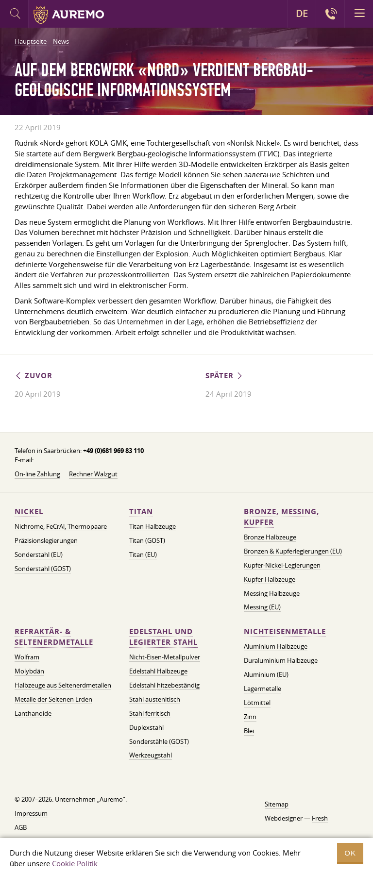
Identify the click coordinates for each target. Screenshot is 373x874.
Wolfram (27, 657)
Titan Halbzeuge (152, 526)
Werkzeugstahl (150, 755)
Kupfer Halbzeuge (269, 579)
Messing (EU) (262, 607)
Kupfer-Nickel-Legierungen (282, 565)
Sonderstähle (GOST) (159, 741)
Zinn (250, 716)
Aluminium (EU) (266, 674)
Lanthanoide (33, 713)
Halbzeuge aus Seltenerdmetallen (63, 685)
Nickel (29, 511)
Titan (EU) (143, 554)
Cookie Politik (75, 863)
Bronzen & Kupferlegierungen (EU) (293, 551)
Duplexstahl (146, 727)
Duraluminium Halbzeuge (281, 660)
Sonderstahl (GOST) (43, 568)
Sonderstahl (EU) (39, 554)
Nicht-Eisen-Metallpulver (164, 657)
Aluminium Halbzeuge (275, 646)
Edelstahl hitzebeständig (164, 685)
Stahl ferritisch (149, 713)
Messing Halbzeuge (272, 593)
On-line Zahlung (37, 474)
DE (302, 13)
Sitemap (276, 804)
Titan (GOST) (147, 540)
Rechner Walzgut (93, 474)
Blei (249, 730)
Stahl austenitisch (154, 699)
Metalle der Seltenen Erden (53, 699)
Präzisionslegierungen (46, 540)
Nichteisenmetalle (285, 631)
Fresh (320, 818)
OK (350, 853)
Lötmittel (257, 702)
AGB (21, 827)
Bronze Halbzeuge (270, 537)
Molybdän (29, 671)
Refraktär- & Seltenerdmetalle (54, 636)
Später (224, 375)
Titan (141, 511)
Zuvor (33, 375)
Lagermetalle (262, 688)
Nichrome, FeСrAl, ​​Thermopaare (61, 526)
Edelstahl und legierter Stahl (163, 636)
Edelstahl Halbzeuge (158, 671)
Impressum (31, 813)
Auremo (69, 15)
